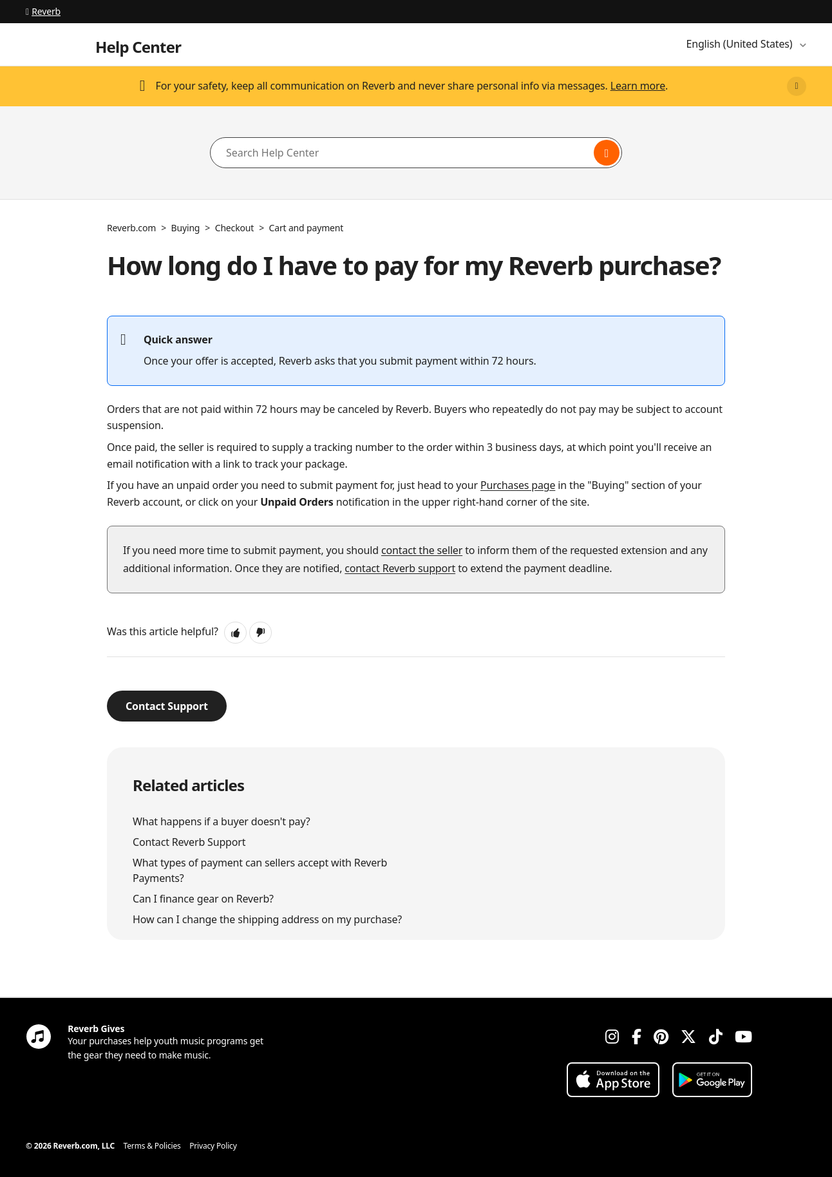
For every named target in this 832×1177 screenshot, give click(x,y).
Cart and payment (306, 228)
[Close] (796, 86)
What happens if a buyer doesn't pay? (221, 821)
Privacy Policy (213, 1145)
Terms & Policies (152, 1145)
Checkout (234, 228)
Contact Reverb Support (189, 842)
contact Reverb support (400, 568)
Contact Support (167, 706)
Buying (185, 228)
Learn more (637, 86)
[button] (235, 633)
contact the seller (421, 550)
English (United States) (740, 44)
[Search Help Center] (416, 152)
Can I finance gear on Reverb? (203, 899)
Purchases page (517, 485)
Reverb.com (131, 228)
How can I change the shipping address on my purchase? (267, 919)
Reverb (43, 11)
